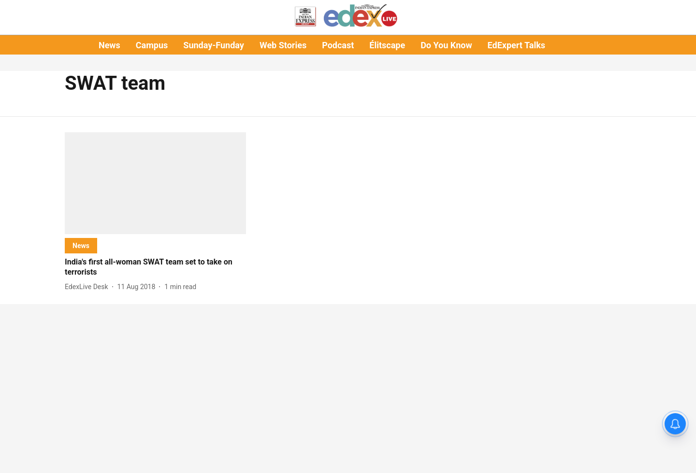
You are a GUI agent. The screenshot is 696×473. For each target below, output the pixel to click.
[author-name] (88, 287)
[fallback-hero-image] (155, 183)
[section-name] (81, 245)
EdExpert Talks (516, 45)
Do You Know (446, 45)
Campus (152, 45)
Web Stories (283, 45)
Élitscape (387, 45)
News (109, 45)
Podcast (338, 45)
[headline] (155, 267)
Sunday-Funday (213, 45)
